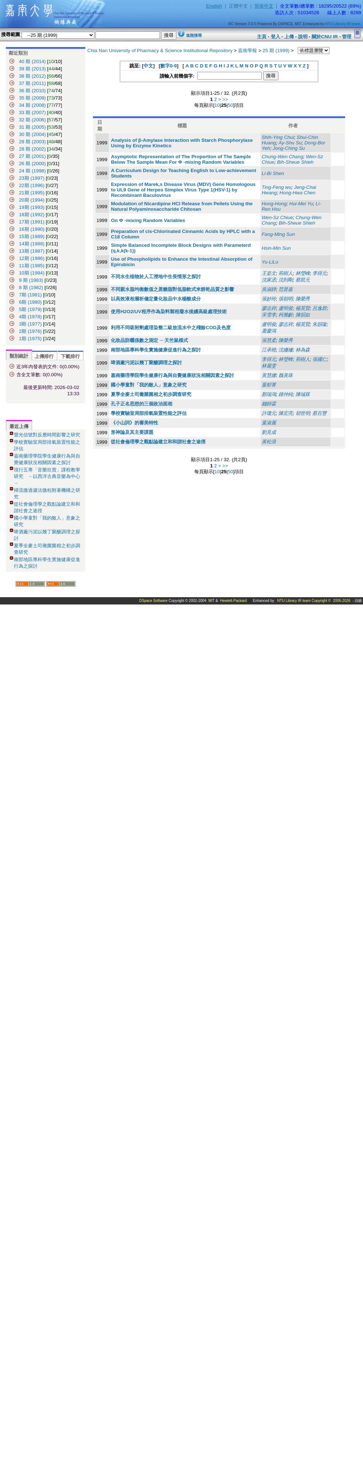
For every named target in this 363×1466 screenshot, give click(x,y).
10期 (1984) (31, 273)
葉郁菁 (269, 385)
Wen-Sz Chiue (277, 217)
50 (230, 105)
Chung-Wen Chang (282, 156)
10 (217, 105)
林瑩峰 (303, 273)
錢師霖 (269, 404)
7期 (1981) (30, 295)
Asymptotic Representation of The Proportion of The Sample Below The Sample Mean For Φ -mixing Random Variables (181, 159)
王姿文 (269, 273)
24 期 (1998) (32, 171)
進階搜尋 (194, 35)
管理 (346, 36)
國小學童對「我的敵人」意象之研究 (149, 385)
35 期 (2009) (32, 98)
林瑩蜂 (285, 359)
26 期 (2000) (32, 163)
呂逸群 (319, 308)
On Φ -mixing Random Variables (148, 220)
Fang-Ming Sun (278, 234)
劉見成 (269, 432)
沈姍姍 (285, 350)
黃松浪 (269, 441)
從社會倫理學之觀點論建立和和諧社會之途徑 (158, 441)
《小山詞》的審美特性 (134, 422)
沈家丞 (269, 280)
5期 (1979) (31, 309)
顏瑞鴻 (269, 394)
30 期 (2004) (32, 134)
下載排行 (70, 356)
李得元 (319, 273)
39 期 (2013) (32, 68)
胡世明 (303, 413)
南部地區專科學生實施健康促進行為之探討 (156, 350)
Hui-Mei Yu (301, 203)
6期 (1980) (30, 302)
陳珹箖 (303, 394)
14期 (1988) (31, 243)
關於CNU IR (325, 36)
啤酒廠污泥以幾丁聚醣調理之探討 (146, 362)
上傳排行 (44, 356)
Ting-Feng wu (276, 187)
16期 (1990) (31, 229)
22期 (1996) (31, 185)
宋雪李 (269, 315)
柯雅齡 (285, 315)
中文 (148, 66)
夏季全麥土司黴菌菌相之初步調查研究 (151, 394)
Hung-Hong (274, 203)
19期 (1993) (31, 207)
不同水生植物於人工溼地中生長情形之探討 (156, 276)
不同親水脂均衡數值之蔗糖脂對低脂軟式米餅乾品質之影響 (172, 289)
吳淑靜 (269, 289)
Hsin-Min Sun (276, 248)
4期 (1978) (31, 316)
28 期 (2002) (32, 149)
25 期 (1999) (276, 50)
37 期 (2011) (32, 83)
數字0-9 (168, 66)
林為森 (303, 350)
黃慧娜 (269, 375)
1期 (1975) (31, 338)
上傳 (289, 36)
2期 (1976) (31, 331)
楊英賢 (303, 308)
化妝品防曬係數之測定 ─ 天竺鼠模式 (149, 340)
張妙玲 (269, 299)
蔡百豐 (319, 413)
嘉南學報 (247, 50)
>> (225, 99)
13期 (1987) (31, 251)
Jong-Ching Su (289, 148)
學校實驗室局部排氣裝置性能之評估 (149, 413)
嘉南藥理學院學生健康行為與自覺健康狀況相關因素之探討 (172, 375)
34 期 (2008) (32, 105)
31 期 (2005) (32, 127)
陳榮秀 (303, 299)
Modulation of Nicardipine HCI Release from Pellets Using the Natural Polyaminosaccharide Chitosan (182, 206)
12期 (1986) (31, 258)
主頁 (261, 36)
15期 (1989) (32, 236)
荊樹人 (285, 273)
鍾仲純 (285, 394)
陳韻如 (303, 315)
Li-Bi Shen (273, 173)
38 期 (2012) (32, 76)
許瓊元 (269, 413)
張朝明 (285, 299)
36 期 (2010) (32, 90)
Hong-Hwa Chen (298, 192)
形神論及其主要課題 (132, 432)
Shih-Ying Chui (278, 137)
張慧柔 (269, 340)
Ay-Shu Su (290, 142)
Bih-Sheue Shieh (295, 162)
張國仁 (319, 359)
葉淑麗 (269, 422)
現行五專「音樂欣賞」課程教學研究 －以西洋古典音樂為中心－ (47, 476)
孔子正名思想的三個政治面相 (141, 404)
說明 (303, 36)
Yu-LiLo (270, 262)
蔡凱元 (303, 280)
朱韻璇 (319, 324)
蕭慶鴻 (269, 331)
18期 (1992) (31, 214)
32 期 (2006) (32, 120)
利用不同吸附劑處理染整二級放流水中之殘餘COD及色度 (171, 327)
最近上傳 (18, 426)
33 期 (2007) (32, 112)
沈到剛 (285, 280)
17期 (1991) (31, 222)
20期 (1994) (31, 200)
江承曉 (269, 350)
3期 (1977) (31, 324)
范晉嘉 (285, 289)
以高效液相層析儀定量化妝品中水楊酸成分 (156, 299)
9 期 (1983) (31, 280)
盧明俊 (285, 308)
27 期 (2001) (32, 156)
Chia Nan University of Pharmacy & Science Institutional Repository (160, 50)
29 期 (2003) (32, 141)
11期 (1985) (31, 265)
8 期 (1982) (31, 287)
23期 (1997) (31, 178)
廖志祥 (269, 308)
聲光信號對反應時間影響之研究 (47, 435)
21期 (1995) (31, 192)
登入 (275, 36)
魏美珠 (285, 375)
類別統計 (18, 356)
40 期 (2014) (32, 61)
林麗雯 (269, 366)
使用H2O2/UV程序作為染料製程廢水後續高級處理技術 (168, 311)
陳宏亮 (285, 413)
